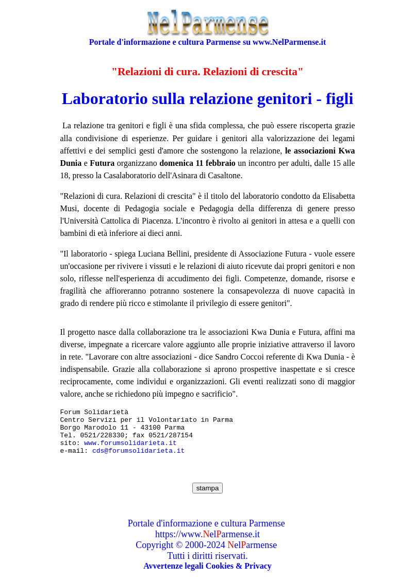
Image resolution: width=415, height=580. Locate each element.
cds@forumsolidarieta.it (138, 459)
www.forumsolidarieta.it (130, 450)
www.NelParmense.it (289, 42)
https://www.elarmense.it (207, 543)
